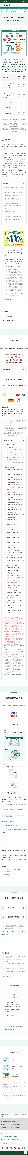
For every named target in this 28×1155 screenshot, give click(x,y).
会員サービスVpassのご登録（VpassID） (12, 1139)
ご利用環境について (5, 1127)
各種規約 (3, 1124)
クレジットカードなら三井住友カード (7, 5)
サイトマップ (18, 1127)
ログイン (22, 5)
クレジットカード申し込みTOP (10, 1136)
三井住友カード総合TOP (8, 1133)
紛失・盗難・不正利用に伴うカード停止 (10, 1121)
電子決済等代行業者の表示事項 (15, 1124)
